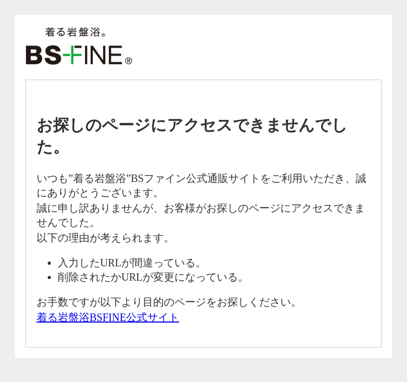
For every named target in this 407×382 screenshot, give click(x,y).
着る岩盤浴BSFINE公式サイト (108, 317)
